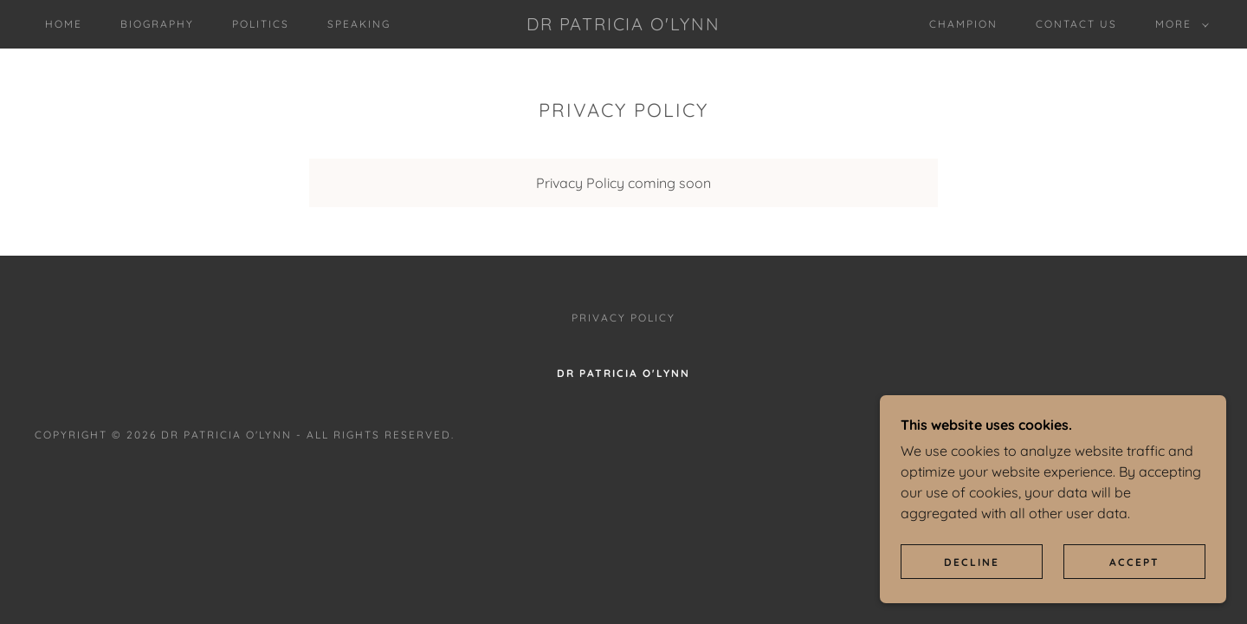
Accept (1134, 562)
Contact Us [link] (1076, 23)
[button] (1178, 24)
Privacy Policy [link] (623, 317)
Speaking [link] (359, 23)
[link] (623, 25)
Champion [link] (963, 23)
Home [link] (63, 23)
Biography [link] (157, 23)
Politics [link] (260, 23)
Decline (971, 562)
